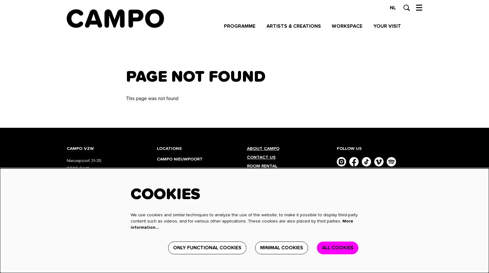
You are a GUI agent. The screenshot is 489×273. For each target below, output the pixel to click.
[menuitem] (239, 26)
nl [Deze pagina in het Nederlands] (393, 7)
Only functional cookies (207, 247)
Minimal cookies (281, 247)
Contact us (261, 157)
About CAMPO (263, 148)
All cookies (337, 247)
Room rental (262, 166)
